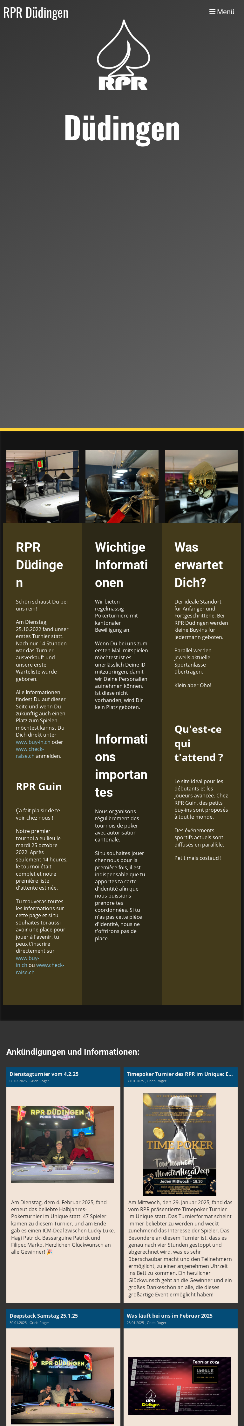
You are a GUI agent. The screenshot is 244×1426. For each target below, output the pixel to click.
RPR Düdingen (36, 12)
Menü (221, 12)
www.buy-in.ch (33, 742)
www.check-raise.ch (30, 752)
